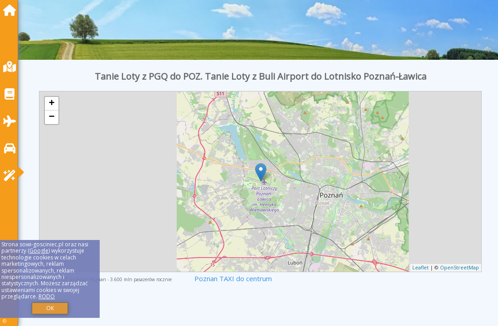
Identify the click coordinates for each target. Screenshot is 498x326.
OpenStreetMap (459, 267)
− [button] (52, 117)
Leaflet (420, 267)
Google (38, 250)
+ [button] (52, 103)
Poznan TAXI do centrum (233, 278)
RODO (47, 296)
